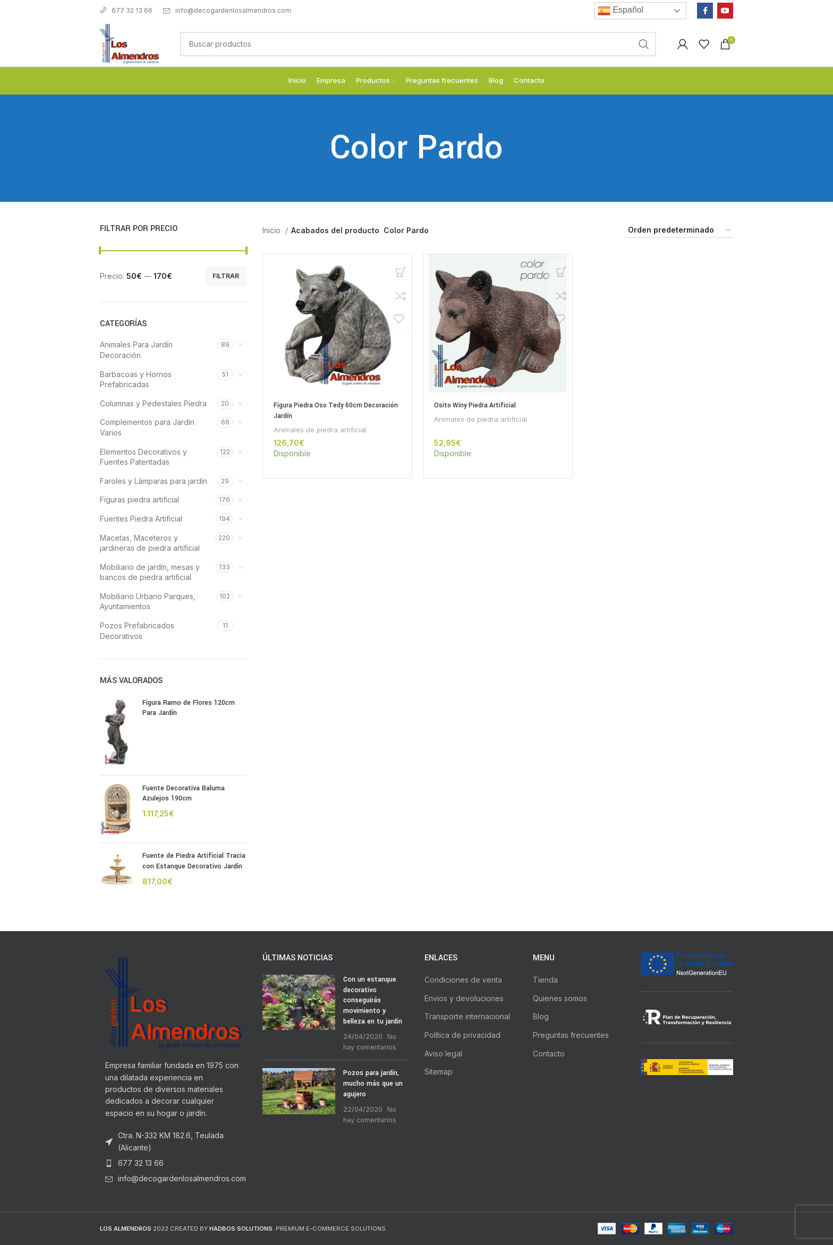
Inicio (272, 230)
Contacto (549, 1053)
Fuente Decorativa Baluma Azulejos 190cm (183, 793)
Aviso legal (443, 1053)
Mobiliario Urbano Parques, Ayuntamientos (148, 601)
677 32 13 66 (126, 10)
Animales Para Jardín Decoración (136, 350)
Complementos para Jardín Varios (147, 427)
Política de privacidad (462, 1034)
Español (620, 10)
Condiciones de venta (463, 979)
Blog (541, 1016)
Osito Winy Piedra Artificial (476, 405)
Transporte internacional (467, 1016)
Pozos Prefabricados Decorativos (137, 631)
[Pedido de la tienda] (680, 230)
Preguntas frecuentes (571, 1034)
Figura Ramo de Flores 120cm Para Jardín (188, 708)
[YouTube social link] (725, 11)
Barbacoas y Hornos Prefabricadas (136, 379)
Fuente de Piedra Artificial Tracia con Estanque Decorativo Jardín (193, 861)
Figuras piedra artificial (139, 499)
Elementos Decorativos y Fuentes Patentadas (143, 457)
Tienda (545, 979)
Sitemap (438, 1071)
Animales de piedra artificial (320, 429)
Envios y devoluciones (464, 998)
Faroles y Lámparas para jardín (153, 480)
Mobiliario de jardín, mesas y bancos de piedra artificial (150, 572)
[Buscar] (418, 44)
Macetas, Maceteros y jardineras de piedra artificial (150, 543)
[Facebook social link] (705, 11)
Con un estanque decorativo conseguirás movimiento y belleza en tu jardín (372, 1000)
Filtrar (225, 276)
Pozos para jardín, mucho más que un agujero (373, 1083)
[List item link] (173, 1163)
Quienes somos (560, 998)
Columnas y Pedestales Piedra (153, 403)
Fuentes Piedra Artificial (141, 518)
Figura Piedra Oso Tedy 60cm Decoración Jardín (319, 410)
